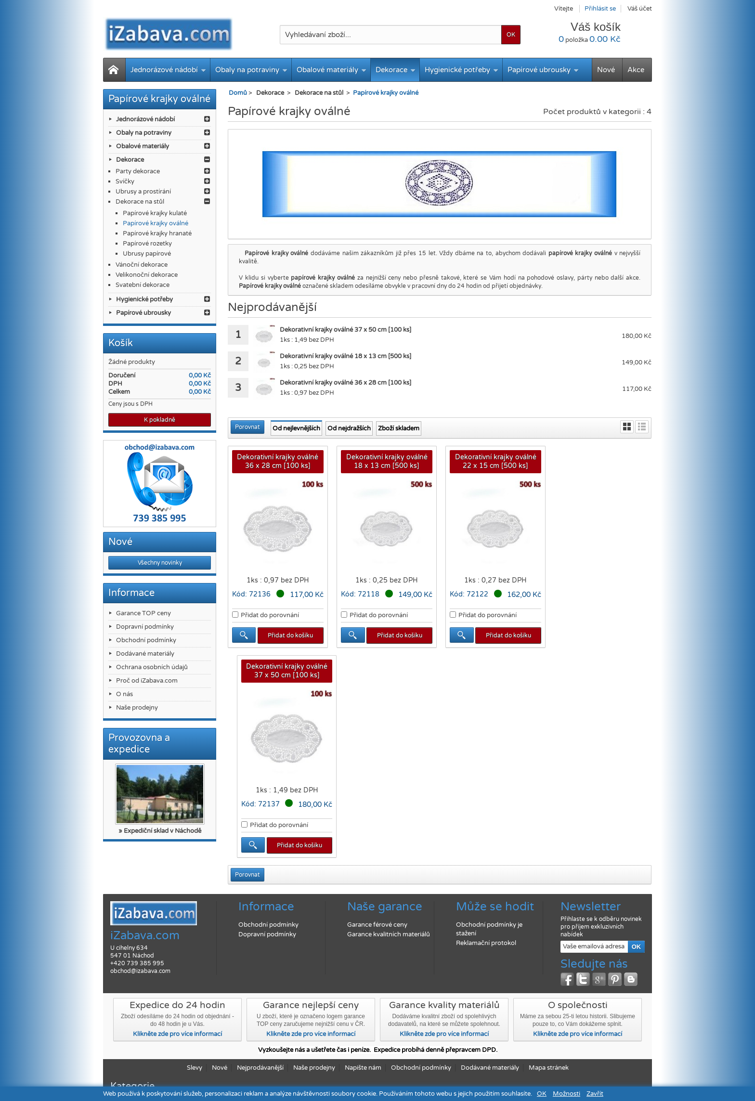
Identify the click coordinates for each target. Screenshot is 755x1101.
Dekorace (396, 69)
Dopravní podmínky (145, 627)
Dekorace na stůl (140, 202)
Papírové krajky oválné (155, 223)
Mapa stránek (549, 1030)
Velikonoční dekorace (147, 275)
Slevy (194, 1030)
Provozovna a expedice (139, 743)
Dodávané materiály (145, 654)
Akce (635, 69)
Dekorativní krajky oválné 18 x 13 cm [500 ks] (385, 461)
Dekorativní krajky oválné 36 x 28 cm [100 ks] (277, 461)
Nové (606, 69)
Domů (238, 93)
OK (542, 1094)
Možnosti (566, 1094)
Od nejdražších (349, 428)
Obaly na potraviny (251, 69)
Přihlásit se (600, 9)
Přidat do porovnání (270, 615)
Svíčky (125, 181)
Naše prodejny (137, 708)
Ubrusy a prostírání (143, 191)
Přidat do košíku (290, 635)
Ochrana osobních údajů (152, 667)
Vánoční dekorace (142, 265)
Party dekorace (138, 171)
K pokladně (159, 419)
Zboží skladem (398, 428)
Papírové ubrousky (543, 69)
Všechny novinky (160, 562)
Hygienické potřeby (461, 69)
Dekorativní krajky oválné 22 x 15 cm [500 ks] (493, 461)
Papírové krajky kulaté (155, 213)
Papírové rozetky (147, 243)
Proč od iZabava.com (147, 681)
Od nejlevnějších (296, 428)
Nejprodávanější (260, 1030)
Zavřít (594, 1094)
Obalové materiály (331, 69)
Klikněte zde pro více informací (177, 996)
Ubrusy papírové (147, 254)
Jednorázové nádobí (168, 69)
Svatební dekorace (142, 285)
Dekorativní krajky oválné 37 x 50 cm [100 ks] (602, 461)
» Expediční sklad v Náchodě (159, 831)
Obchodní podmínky (146, 640)
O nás (124, 694)
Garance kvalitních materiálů (388, 896)
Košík (120, 343)
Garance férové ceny (377, 887)
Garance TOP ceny (143, 613)
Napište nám (363, 1030)
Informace (131, 593)
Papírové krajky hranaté (157, 233)
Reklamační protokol (486, 905)
